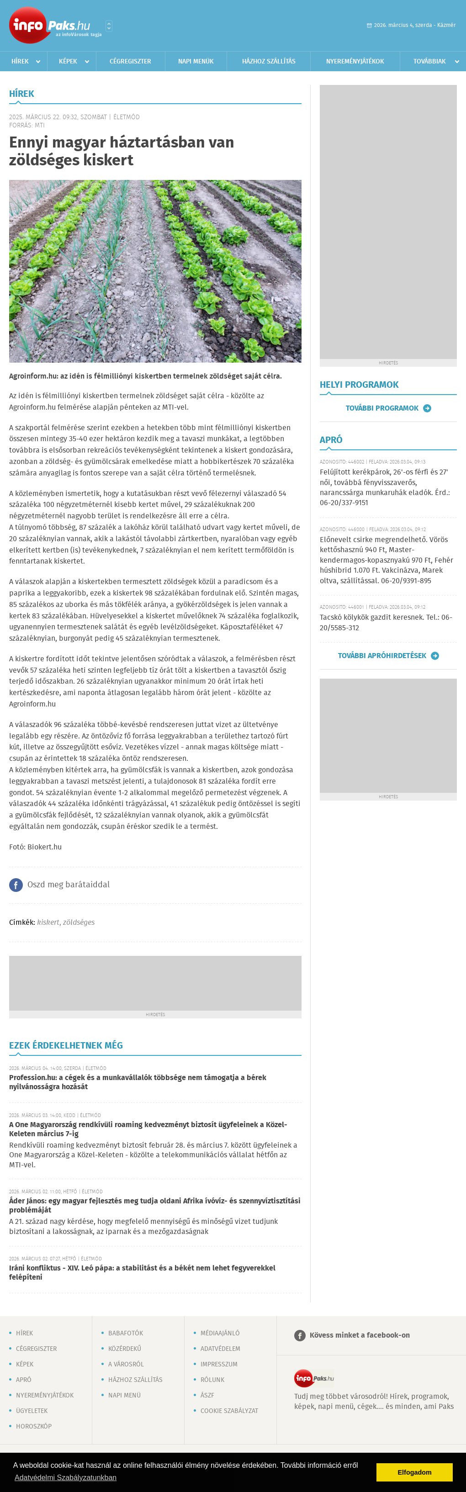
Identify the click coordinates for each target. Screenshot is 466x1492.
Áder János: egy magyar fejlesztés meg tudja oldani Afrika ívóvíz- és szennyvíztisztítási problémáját (155, 1206)
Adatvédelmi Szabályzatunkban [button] (65, 1477)
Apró (24, 1380)
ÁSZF (207, 1396)
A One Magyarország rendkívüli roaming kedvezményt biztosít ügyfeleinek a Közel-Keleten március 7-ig (148, 1129)
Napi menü (124, 1396)
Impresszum (219, 1365)
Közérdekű (124, 1349)
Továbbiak (429, 62)
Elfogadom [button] (415, 1472)
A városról (126, 1365)
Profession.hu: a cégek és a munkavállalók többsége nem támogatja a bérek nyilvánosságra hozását (137, 1082)
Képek (68, 62)
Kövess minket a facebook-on (360, 1335)
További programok (382, 408)
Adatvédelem (220, 1349)
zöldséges (79, 922)
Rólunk (212, 1380)
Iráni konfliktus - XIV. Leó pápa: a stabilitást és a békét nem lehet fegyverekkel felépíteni (142, 1273)
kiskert (48, 922)
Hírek (20, 62)
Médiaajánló (220, 1334)
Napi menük (196, 62)
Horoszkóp (34, 1427)
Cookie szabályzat (229, 1411)
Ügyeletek (32, 1411)
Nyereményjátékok (355, 62)
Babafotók (125, 1334)
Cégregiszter (130, 62)
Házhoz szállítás (269, 62)
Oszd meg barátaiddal (68, 885)
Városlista (109, 26)
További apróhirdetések (382, 656)
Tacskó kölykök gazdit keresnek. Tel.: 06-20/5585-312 (386, 622)
